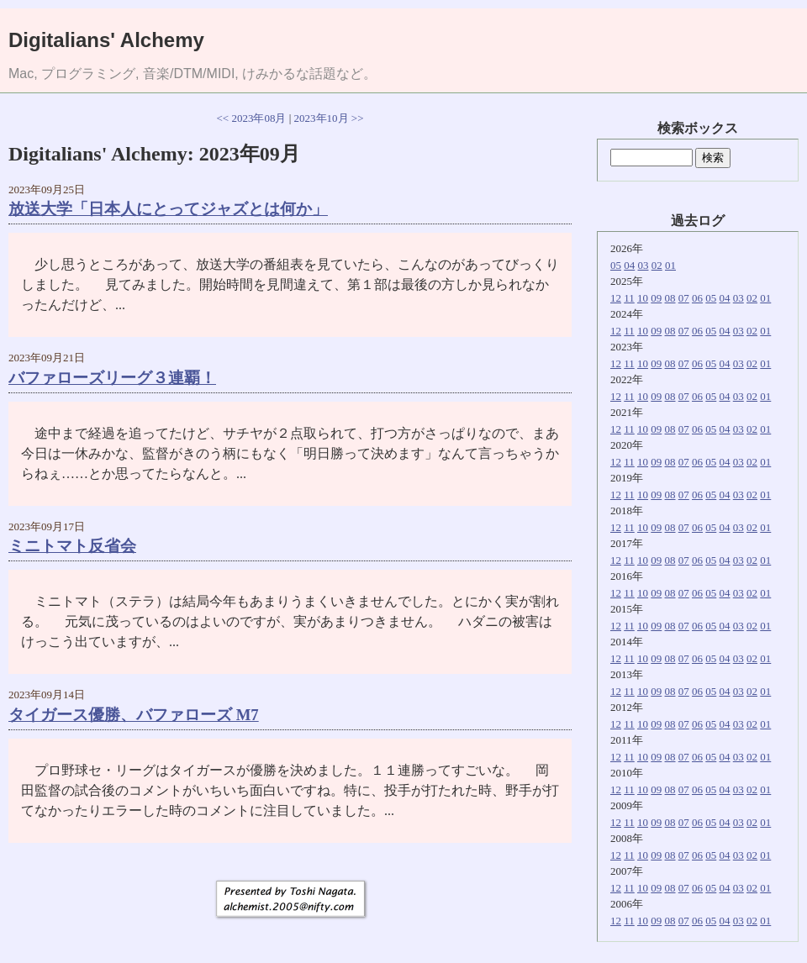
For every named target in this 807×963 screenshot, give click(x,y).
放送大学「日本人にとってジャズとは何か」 (168, 209)
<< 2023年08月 (252, 118)
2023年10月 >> (329, 118)
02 (656, 265)
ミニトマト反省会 (72, 546)
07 (683, 298)
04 (629, 265)
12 (615, 298)
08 (670, 298)
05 (615, 265)
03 (643, 265)
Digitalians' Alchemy (106, 40)
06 (697, 298)
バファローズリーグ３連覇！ (112, 378)
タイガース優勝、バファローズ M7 (133, 715)
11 (629, 298)
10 (642, 298)
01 (670, 265)
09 (656, 298)
